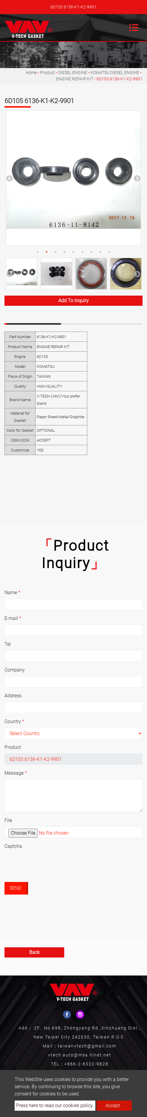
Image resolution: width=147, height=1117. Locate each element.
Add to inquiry (73, 300)
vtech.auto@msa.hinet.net (79, 1055)
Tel (7, 644)
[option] (73, 178)
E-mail (12, 618)
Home (31, 72)
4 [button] (65, 252)
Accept (112, 1105)
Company (14, 670)
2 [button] (47, 252)
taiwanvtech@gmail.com (87, 1046)
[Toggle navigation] (133, 28)
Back (34, 952)
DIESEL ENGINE (72, 72)
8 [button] (100, 252)
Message (15, 773)
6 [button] (82, 252)
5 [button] (73, 252)
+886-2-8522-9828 (86, 1064)
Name (12, 592)
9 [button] (109, 252)
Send (15, 888)
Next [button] (137, 178)
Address (13, 695)
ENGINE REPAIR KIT (74, 78)
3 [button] (56, 252)
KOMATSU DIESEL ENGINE (115, 72)
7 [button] (91, 252)
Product (47, 72)
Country (14, 721)
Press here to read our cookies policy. (55, 1105)
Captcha (13, 846)
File (8, 820)
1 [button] (38, 252)
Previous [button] (9, 178)
